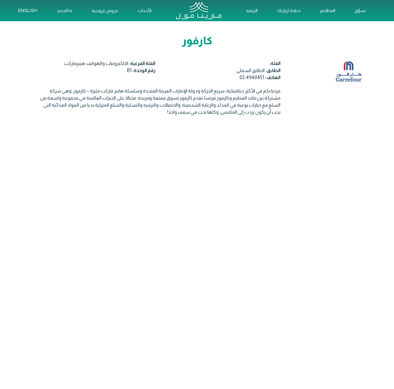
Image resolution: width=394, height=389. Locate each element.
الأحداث (144, 10)
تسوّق (360, 10)
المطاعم (327, 10)
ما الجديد (64, 10)
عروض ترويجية (105, 10)
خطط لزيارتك (289, 10)
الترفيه (252, 10)
